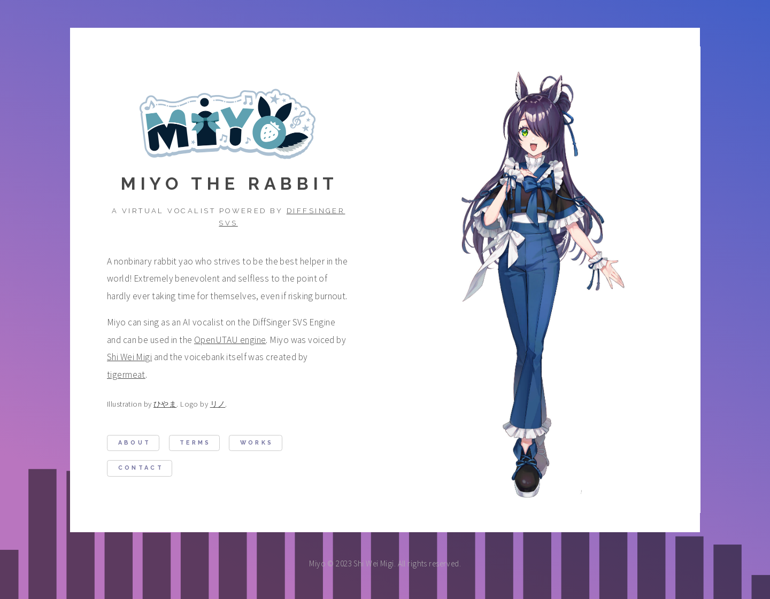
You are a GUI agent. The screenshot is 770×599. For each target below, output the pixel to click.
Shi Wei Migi (129, 357)
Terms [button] (195, 443)
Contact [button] (141, 468)
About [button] (134, 443)
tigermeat (126, 375)
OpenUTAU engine (230, 340)
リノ (218, 404)
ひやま (164, 404)
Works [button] (257, 443)
